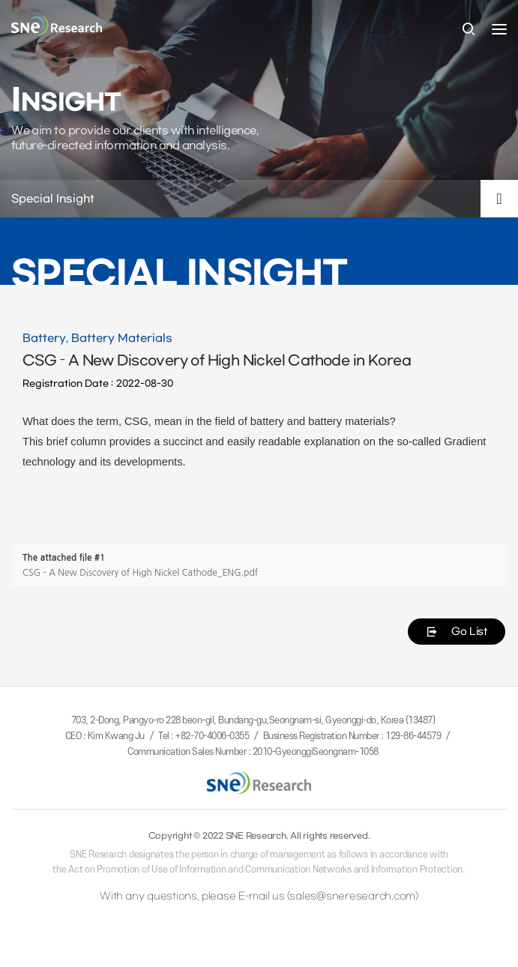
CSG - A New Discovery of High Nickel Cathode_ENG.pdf (140, 572)
